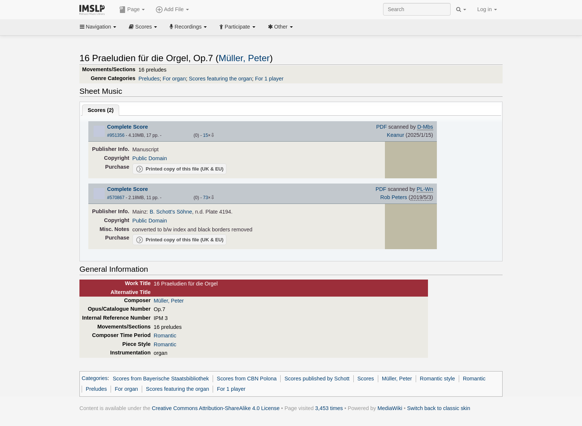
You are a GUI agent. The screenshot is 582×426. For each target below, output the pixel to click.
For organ (174, 79)
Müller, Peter (244, 58)
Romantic (165, 336)
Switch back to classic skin (438, 408)
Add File (172, 9)
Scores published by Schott (316, 379)
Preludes (149, 79)
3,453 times (329, 408)
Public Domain (150, 158)
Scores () (101, 110)
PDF (381, 127)
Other (280, 27)
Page (132, 9)
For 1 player (269, 79)
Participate (237, 27)
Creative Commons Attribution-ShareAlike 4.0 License (215, 408)
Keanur (395, 135)
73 (205, 197)
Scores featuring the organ (220, 79)
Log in (487, 9)
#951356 (116, 135)
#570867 (116, 197)
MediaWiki (389, 408)
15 (205, 135)
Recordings (188, 27)
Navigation (98, 27)
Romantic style (437, 379)
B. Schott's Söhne (171, 212)
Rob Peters (393, 197)
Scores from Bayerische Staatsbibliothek (161, 379)
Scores (143, 27)
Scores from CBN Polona (247, 379)
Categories (95, 379)
